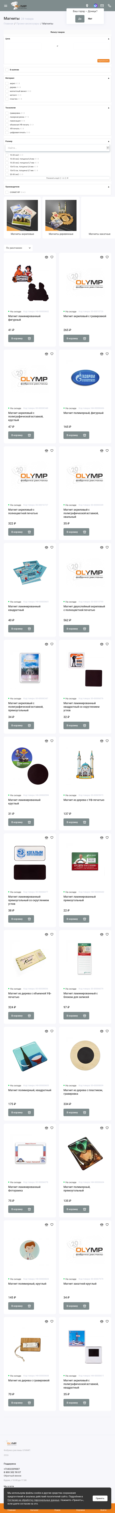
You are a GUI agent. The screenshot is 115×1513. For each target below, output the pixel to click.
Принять (100, 1498)
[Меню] (5, 5)
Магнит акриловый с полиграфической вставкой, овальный (81, 513)
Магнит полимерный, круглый (27, 1283)
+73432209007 (12, 1469)
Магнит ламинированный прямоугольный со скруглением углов (28, 900)
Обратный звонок (12, 1476)
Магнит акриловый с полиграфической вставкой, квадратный (81, 1384)
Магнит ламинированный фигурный (24, 318)
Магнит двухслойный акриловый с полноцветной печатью (84, 608)
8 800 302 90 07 (12, 1472)
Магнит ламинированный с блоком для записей (80, 995)
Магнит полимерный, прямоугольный (76, 1188)
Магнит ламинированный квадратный (24, 608)
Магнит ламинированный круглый (24, 801)
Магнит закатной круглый (79, 1283)
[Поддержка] (109, 5)
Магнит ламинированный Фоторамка (24, 1188)
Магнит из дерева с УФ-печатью (83, 799)
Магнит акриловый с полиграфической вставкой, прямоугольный (25, 707)
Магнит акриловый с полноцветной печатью (23, 511)
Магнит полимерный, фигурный (83, 412)
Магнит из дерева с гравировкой (28, 1380)
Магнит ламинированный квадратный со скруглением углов (81, 707)
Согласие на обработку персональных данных (33, 1500)
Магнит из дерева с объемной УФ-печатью (29, 995)
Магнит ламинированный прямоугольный (79, 898)
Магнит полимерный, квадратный (29, 1090)
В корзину (21, 338)
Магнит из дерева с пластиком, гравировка (83, 1092)
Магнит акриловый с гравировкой (84, 316)
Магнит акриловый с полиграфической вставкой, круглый (25, 416)
